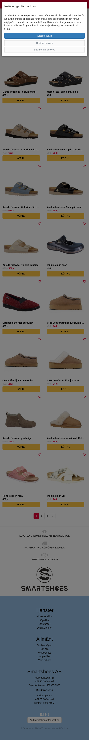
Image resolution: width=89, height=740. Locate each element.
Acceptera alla (44, 35)
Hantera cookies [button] (44, 43)
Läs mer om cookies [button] (44, 49)
